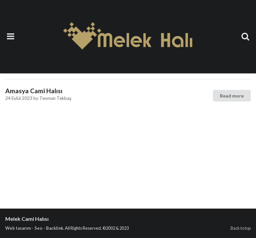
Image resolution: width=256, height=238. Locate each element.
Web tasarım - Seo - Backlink (34, 228)
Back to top (241, 228)
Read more (232, 96)
